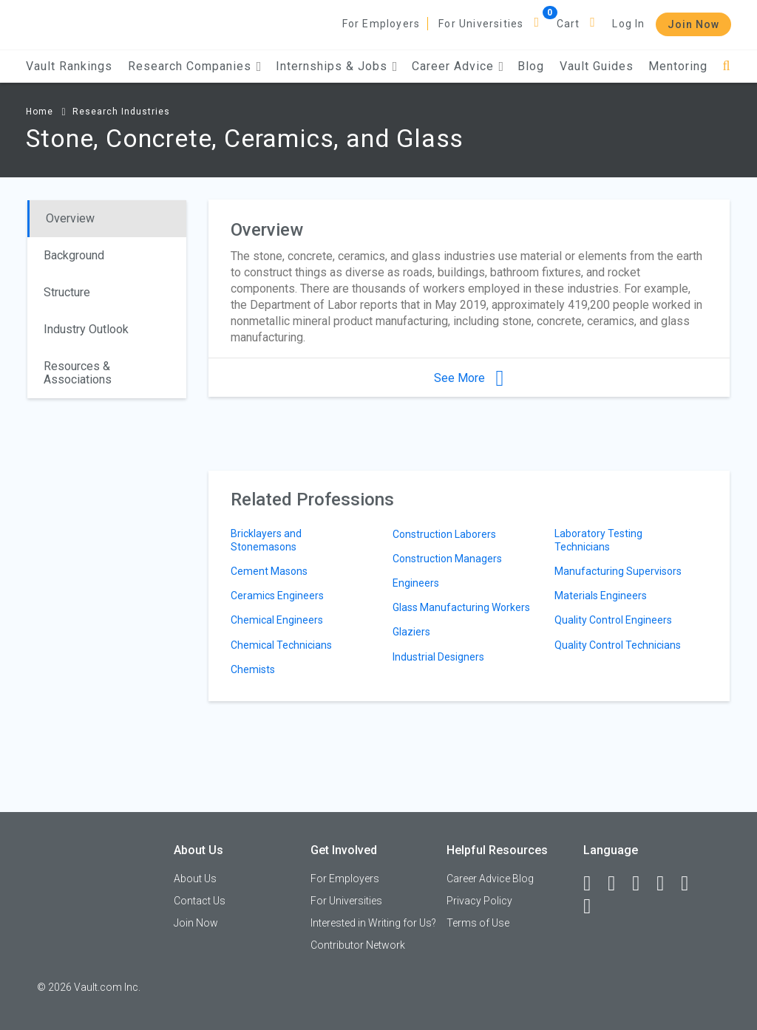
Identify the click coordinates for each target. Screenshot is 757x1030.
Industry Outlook (86, 329)
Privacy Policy (479, 901)
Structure (67, 292)
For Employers (381, 24)
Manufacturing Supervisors (618, 571)
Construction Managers (447, 559)
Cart (568, 24)
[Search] (726, 66)
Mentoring (677, 66)
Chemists (253, 669)
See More (468, 378)
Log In (628, 24)
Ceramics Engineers (277, 595)
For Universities (480, 24)
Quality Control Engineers (613, 620)
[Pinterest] (691, 884)
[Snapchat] (593, 907)
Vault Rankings (69, 66)
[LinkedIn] (618, 884)
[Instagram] (666, 884)
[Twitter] (642, 884)
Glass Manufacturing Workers (461, 607)
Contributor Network (357, 945)
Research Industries (121, 111)
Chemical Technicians (281, 645)
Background (74, 255)
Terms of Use (478, 923)
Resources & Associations (78, 372)
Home (39, 111)
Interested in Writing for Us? (373, 923)
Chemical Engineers (277, 620)
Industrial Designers (438, 657)
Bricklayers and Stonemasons (266, 540)
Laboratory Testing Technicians (598, 540)
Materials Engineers (600, 595)
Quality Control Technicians (617, 645)
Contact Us (199, 901)
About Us (195, 878)
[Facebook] (593, 884)
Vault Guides (597, 66)
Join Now (693, 24)
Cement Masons (269, 571)
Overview (70, 218)
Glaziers (411, 632)
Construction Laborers (444, 534)
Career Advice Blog (490, 878)
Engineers (416, 583)
